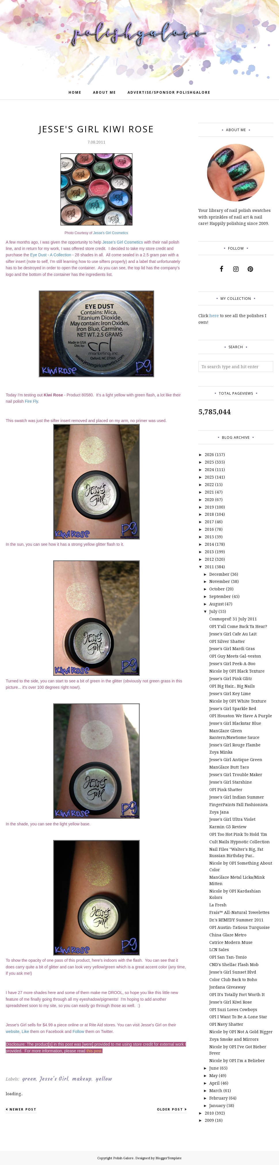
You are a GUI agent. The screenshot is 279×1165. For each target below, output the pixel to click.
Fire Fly (31, 401)
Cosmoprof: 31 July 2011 (233, 619)
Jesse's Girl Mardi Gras (232, 648)
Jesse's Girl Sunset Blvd (232, 972)
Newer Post (23, 1109)
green (29, 1079)
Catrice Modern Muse (231, 942)
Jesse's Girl (54, 1079)
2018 (209, 514)
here (214, 315)
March (215, 1090)
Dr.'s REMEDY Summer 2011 (236, 920)
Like (25, 1031)
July (213, 611)
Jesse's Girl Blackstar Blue (235, 723)
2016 (209, 529)
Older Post (170, 1109)
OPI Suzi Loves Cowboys (233, 1009)
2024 (209, 469)
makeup (82, 1079)
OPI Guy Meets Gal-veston (235, 656)
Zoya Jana (219, 812)
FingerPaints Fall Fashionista (238, 804)
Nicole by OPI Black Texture (237, 671)
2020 (209, 499)
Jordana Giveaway (227, 987)
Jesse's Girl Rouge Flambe (235, 745)
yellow (104, 1079)
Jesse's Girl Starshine (230, 782)
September (220, 596)
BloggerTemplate (168, 1158)
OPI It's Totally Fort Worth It (237, 994)
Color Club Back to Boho (233, 979)
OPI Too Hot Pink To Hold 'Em (238, 834)
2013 (209, 551)
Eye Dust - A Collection (50, 255)
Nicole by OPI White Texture (237, 701)
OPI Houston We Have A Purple (240, 715)
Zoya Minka (221, 752)
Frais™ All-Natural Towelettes (239, 912)
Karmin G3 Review (227, 826)
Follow (78, 1031)
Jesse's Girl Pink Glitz (230, 678)
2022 (209, 484)
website (12, 1031)
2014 (209, 544)
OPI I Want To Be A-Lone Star (238, 1016)
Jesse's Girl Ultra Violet (232, 819)
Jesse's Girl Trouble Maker (235, 774)
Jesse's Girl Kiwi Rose (230, 1002)
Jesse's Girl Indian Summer (236, 797)
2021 (209, 492)
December (219, 574)
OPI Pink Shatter (225, 789)
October (217, 589)
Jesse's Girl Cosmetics (110, 233)
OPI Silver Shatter (227, 641)
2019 (209, 507)
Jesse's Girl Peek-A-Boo (232, 663)
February (218, 1098)
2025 (209, 462)
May (213, 1075)
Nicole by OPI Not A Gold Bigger (241, 1031)
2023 (209, 477)
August (216, 604)
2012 (209, 559)
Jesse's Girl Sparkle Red (232, 708)
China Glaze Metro (227, 935)
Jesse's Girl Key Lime (230, 693)
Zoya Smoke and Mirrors (234, 1039)
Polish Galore (123, 1158)
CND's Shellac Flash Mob (234, 964)
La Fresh (218, 905)
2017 (209, 521)
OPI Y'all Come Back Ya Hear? (238, 626)
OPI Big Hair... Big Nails (232, 686)
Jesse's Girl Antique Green (235, 759)
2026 (209, 454)
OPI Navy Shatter (226, 1024)
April (214, 1083)
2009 (209, 1120)
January (217, 1105)
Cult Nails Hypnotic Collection (239, 841)
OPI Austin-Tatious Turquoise (239, 927)
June (214, 1068)
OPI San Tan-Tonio (228, 957)
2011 (209, 566)
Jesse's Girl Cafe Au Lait (233, 634)
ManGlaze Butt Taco (229, 767)
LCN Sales (219, 949)
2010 (209, 1113)
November (219, 581)
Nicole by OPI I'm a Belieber (237, 1060)
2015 (209, 536)
